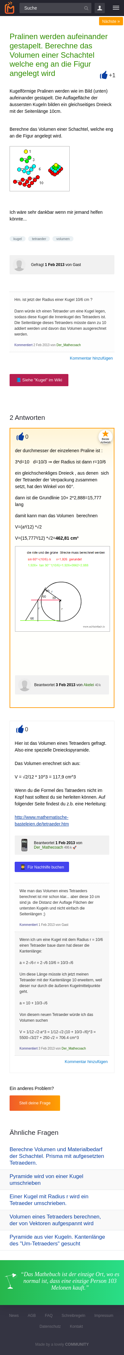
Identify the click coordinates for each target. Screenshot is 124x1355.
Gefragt (37, 264)
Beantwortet (44, 685)
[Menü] (116, 8)
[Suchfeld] (55, 8)
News (14, 1315)
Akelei (88, 685)
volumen (63, 239)
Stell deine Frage (34, 1103)
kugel (17, 239)
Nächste (111, 21)
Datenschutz (50, 1326)
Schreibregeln (73, 1315)
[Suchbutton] (86, 8)
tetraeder (39, 239)
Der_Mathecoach (69, 345)
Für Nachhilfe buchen (45, 867)
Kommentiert (23, 345)
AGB (32, 1315)
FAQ (48, 1315)
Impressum (103, 1315)
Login (100, 8)
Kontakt (76, 1326)
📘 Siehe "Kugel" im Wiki (39, 380)
